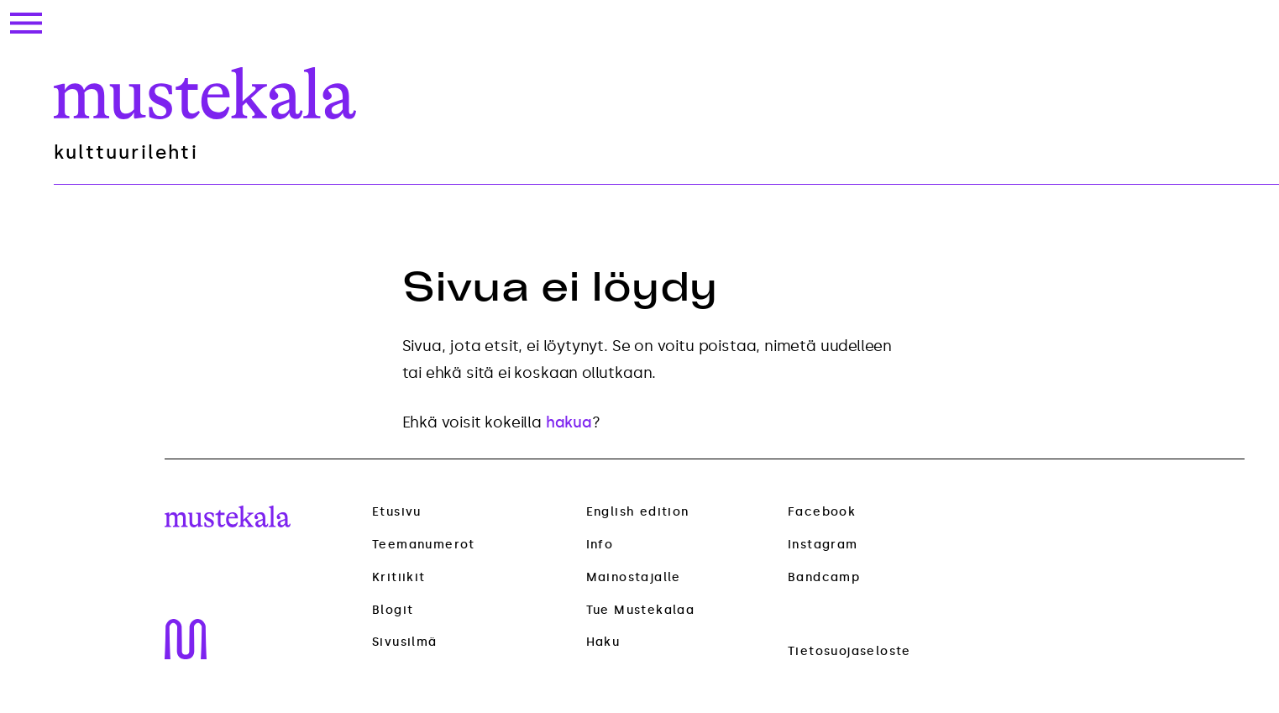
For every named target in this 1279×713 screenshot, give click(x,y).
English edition (637, 512)
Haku (603, 642)
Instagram (823, 544)
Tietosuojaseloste (849, 651)
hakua (569, 422)
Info (600, 544)
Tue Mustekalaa (640, 610)
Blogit (392, 610)
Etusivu (397, 512)
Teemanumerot (423, 545)
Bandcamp (824, 577)
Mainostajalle (633, 577)
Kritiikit (399, 578)
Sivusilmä (405, 642)
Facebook (822, 512)
